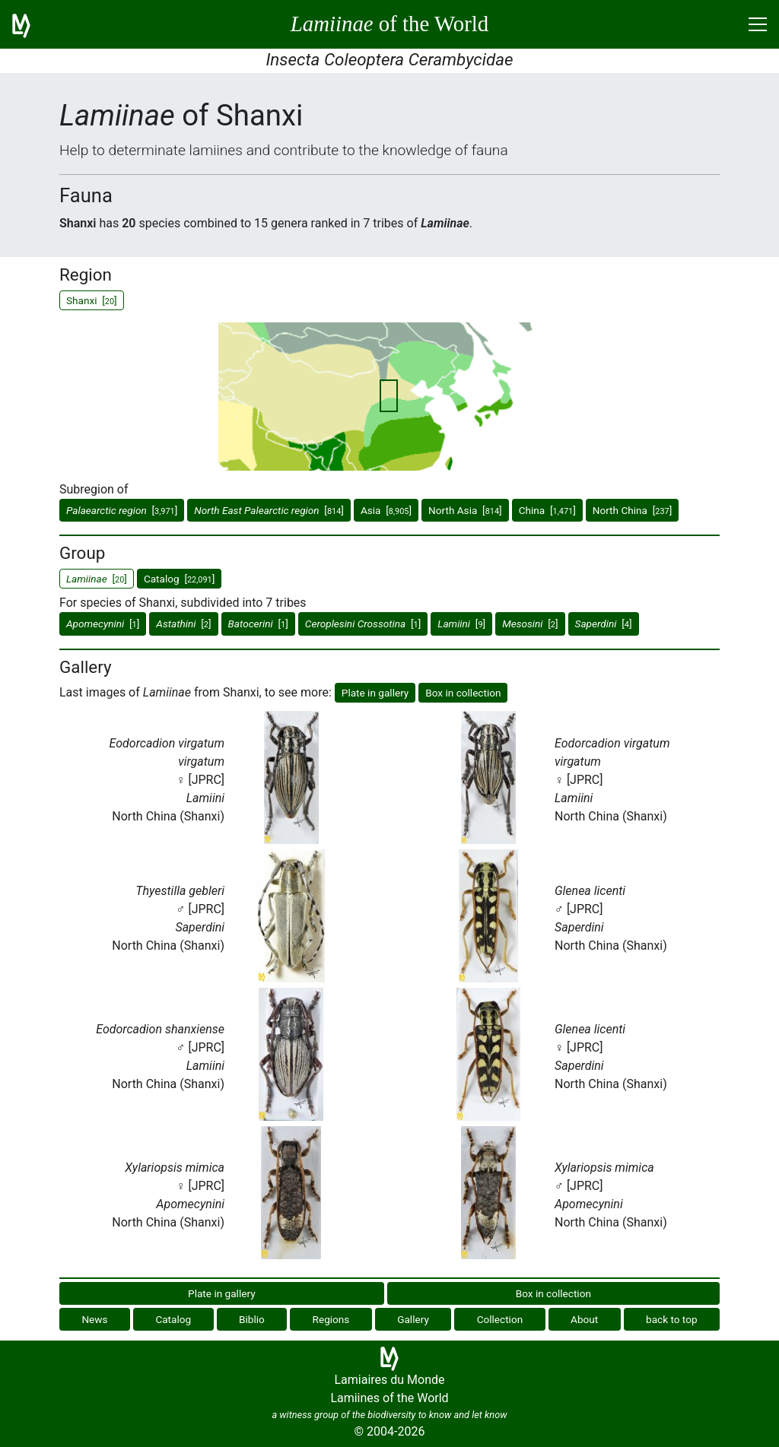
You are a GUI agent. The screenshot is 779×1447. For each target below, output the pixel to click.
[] (121, 510)
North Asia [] (465, 510)
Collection (500, 1319)
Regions (331, 1319)
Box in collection (463, 693)
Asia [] (386, 510)
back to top (672, 1319)
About (584, 1319)
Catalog (173, 1319)
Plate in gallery (375, 693)
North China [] (632, 510)
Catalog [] (179, 579)
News (94, 1319)
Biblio (252, 1319)
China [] (547, 510)
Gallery (413, 1319)
